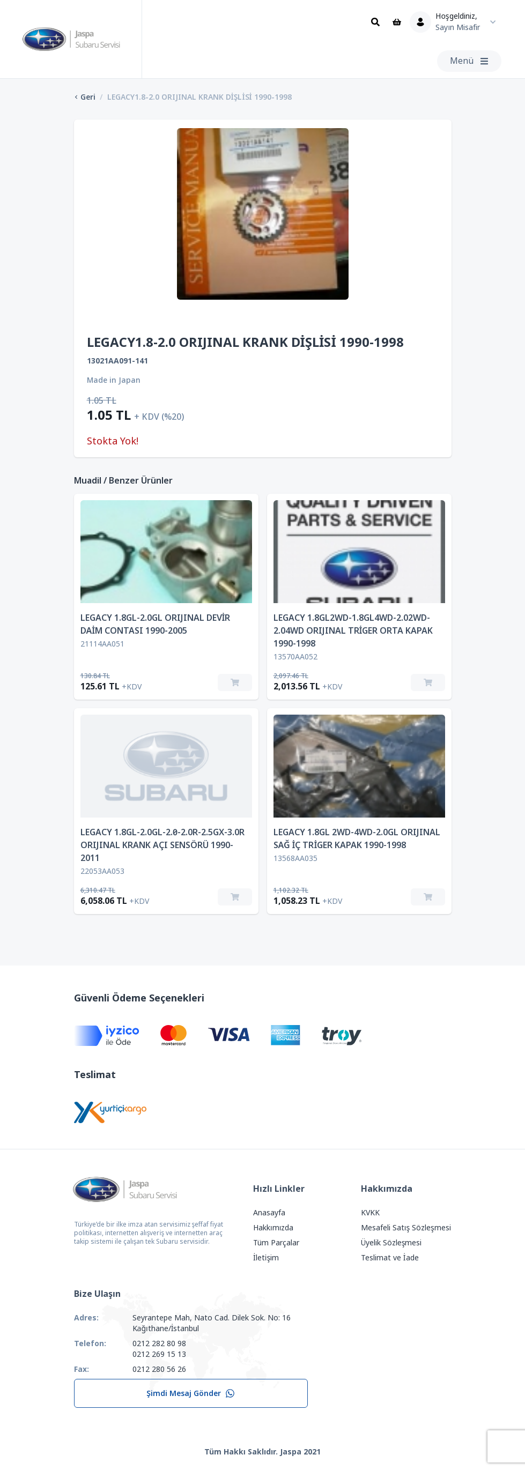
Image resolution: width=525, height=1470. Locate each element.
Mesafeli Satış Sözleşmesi (406, 1227)
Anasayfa (269, 1212)
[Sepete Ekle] (235, 682)
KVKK (370, 1212)
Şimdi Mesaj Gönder (190, 1393)
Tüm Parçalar (276, 1242)
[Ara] (375, 22)
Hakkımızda (273, 1227)
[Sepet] (396, 22)
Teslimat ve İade (390, 1257)
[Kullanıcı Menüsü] (455, 22)
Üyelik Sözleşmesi (391, 1242)
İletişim (266, 1257)
